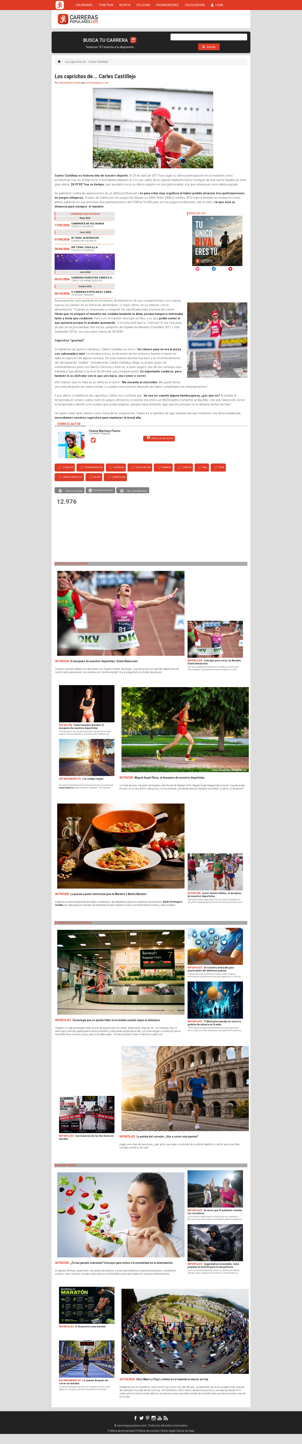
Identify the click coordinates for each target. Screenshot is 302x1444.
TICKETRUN (106, 34)
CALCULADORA (195, 34)
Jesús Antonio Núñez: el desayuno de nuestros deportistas (214, 905)
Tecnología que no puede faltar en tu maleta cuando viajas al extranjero (116, 1030)
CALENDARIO (84, 34)
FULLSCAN (143, 34)
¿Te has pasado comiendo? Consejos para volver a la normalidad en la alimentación (121, 1272)
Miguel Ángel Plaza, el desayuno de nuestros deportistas (170, 787)
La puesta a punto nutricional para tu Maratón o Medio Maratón (108, 904)
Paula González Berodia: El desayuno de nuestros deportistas (81, 737)
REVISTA (125, 34)
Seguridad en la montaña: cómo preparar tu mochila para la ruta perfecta (213, 1275)
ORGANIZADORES (167, 34)
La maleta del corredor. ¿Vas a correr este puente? (167, 1146)
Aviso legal (168, 1440)
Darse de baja (185, 1440)
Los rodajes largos (92, 788)
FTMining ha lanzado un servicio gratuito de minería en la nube (214, 1033)
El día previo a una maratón (90, 1336)
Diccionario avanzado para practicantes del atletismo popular (211, 979)
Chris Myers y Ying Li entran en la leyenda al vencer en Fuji (172, 1389)
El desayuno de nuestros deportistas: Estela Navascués (104, 671)
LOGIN (217, 34)
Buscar (209, 57)
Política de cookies (148, 1440)
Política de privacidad (121, 1440)
